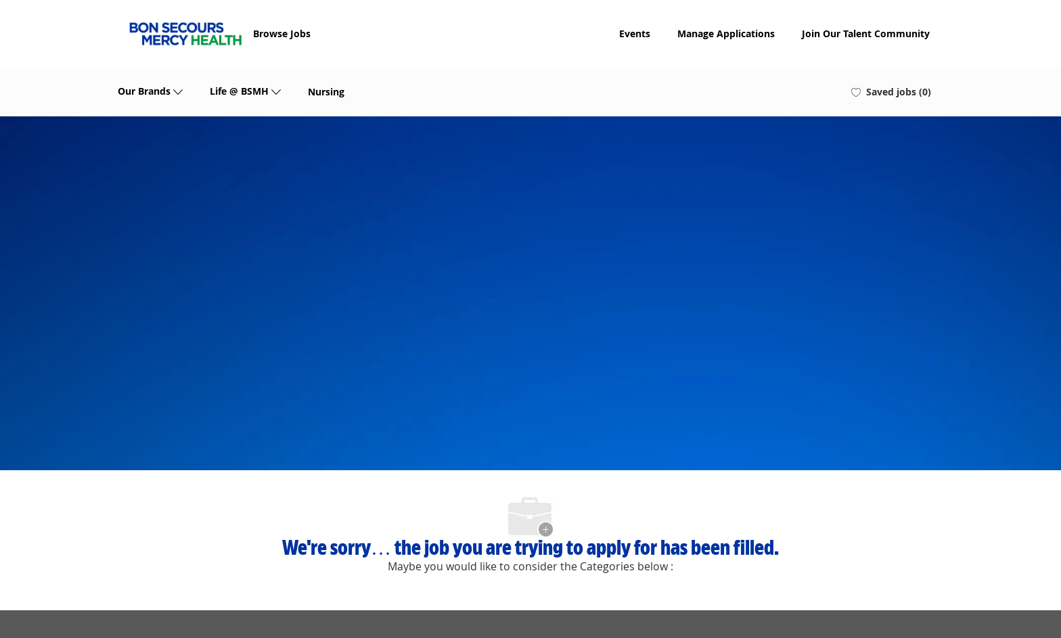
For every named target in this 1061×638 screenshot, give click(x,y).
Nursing (326, 92)
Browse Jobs (282, 34)
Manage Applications (726, 34)
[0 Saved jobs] (891, 92)
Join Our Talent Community (866, 34)
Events (634, 34)
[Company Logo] (185, 34)
